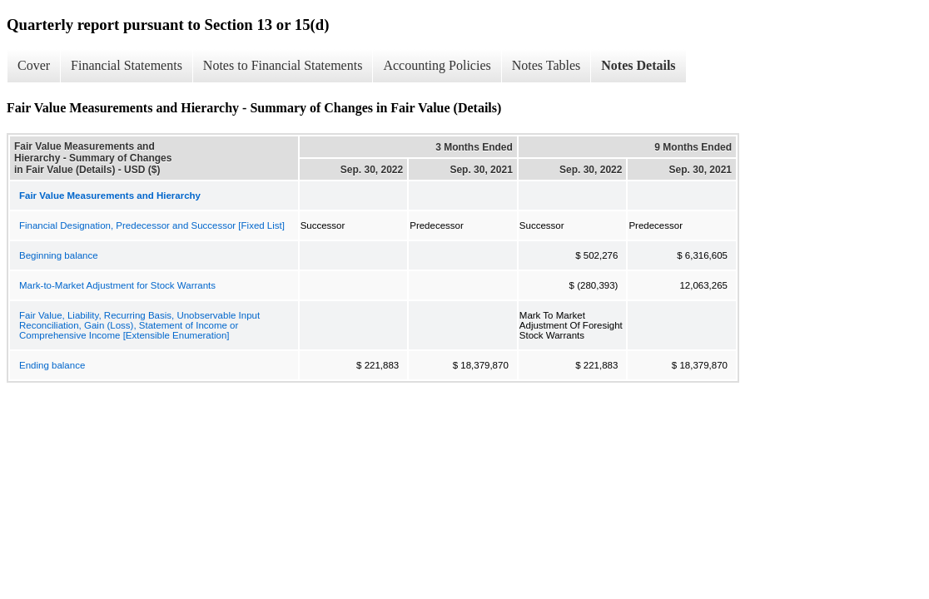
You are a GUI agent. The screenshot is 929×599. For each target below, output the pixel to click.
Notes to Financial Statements (283, 65)
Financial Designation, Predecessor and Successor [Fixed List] (152, 225)
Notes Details (638, 65)
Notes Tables (546, 65)
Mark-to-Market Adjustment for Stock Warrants (117, 285)
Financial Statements (126, 65)
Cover (33, 65)
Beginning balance (58, 255)
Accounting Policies (436, 65)
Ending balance (52, 365)
